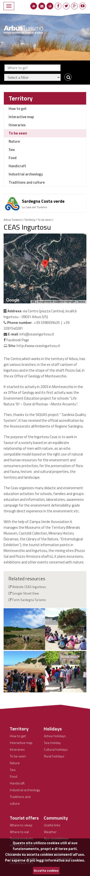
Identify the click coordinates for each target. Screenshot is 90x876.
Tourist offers (24, 818)
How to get (18, 108)
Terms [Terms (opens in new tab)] (81, 302)
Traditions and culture (27, 182)
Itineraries (17, 125)
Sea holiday (52, 742)
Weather (50, 831)
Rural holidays (54, 756)
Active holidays (55, 735)
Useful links (52, 825)
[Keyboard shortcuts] (33, 301)
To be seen (18, 133)
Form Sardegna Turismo (29, 599)
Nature (14, 141)
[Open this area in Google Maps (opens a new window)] (13, 300)
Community (56, 818)
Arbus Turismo (13, 219)
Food (13, 157)
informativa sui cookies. (65, 860)
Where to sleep (21, 825)
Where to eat (19, 831)
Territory (21, 98)
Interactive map (21, 117)
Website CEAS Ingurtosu (29, 586)
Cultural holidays (56, 749)
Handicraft (17, 166)
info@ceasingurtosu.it (36, 334)
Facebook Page (16, 340)
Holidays (53, 728)
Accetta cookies (46, 870)
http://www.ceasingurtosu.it (38, 345)
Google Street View (25, 593)
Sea (12, 149)
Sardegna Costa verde (43, 201)
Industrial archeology (26, 174)
